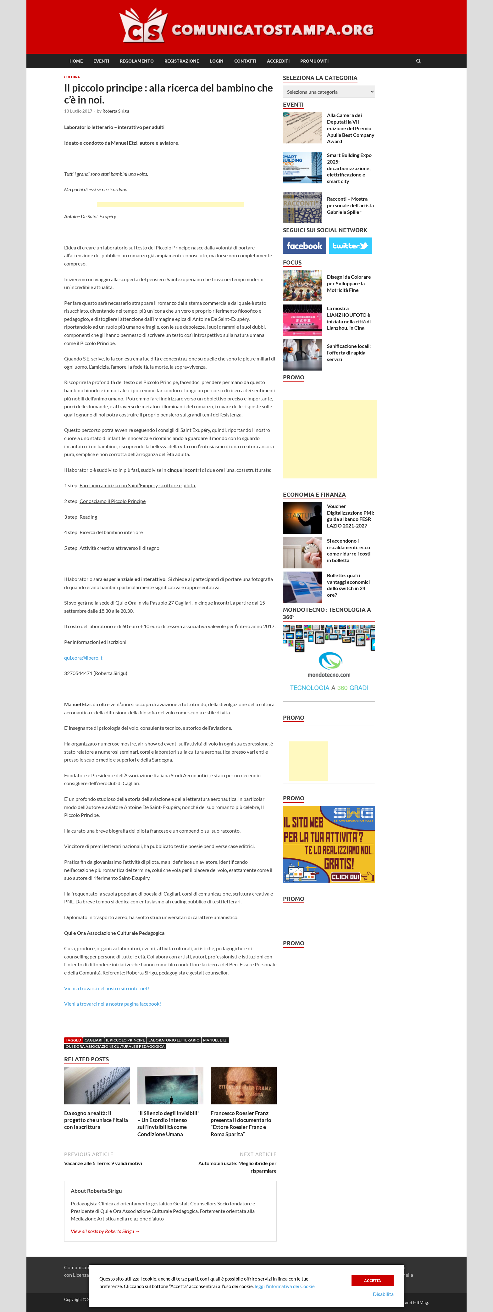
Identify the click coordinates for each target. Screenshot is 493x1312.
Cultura (72, 77)
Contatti (245, 61)
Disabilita (383, 1294)
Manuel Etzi (215, 1040)
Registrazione (181, 61)
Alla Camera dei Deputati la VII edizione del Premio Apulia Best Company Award (350, 128)
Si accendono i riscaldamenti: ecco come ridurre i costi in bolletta (348, 550)
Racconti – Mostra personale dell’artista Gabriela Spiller (350, 205)
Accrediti (278, 61)
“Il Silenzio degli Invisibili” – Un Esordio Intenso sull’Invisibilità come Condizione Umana (168, 1123)
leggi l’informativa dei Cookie (285, 1286)
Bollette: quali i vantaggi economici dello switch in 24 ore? (348, 585)
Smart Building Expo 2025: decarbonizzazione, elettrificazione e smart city (349, 168)
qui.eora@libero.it (83, 658)
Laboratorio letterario (174, 1040)
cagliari (93, 1040)
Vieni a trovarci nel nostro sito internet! (106, 988)
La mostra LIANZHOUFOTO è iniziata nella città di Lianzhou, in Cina (349, 318)
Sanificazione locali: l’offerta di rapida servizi (349, 352)
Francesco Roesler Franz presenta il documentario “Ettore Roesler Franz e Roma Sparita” (241, 1123)
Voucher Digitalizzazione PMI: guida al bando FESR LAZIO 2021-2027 (350, 515)
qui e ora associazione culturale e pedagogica (115, 1046)
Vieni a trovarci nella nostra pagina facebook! (112, 1004)
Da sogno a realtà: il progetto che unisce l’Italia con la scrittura (96, 1120)
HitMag (420, 1302)
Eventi (101, 61)
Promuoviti (314, 61)
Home (76, 61)
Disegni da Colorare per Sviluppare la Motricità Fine (349, 283)
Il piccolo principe (125, 1040)
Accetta (372, 1280)
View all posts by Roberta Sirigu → (105, 1231)
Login (217, 61)
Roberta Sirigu (115, 111)
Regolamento (137, 61)
